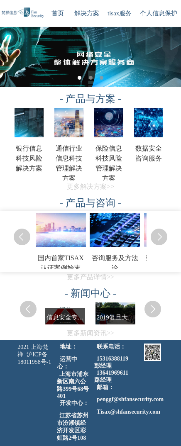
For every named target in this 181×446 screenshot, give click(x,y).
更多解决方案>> (90, 186)
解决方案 (86, 13)
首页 (57, 13)
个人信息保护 (158, 13)
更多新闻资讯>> (90, 332)
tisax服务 (120, 13)
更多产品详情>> (90, 276)
